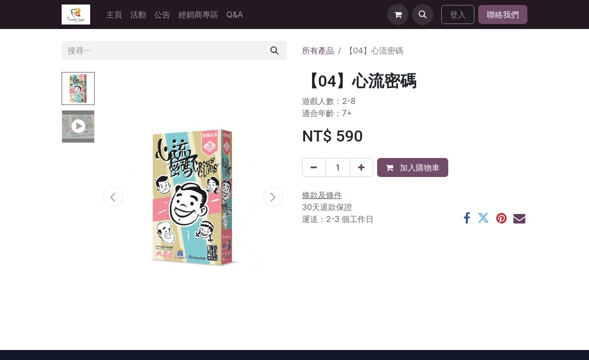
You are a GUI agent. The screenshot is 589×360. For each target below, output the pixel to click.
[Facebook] (466, 218)
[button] (422, 14)
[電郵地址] (519, 218)
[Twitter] (483, 218)
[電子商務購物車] (397, 14)
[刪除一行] (314, 167)
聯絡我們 (503, 15)
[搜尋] (274, 50)
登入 (458, 15)
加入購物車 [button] (413, 167)
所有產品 (318, 51)
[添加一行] (361, 167)
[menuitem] (114, 14)
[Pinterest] (501, 218)
